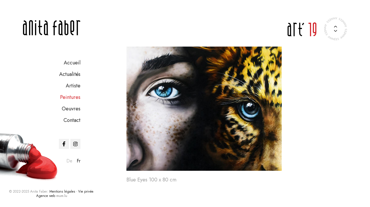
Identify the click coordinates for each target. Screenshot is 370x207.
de (69, 161)
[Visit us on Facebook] (64, 144)
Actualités (69, 74)
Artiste (73, 85)
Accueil (72, 62)
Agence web (45, 195)
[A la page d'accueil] (51, 27)
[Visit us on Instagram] (75, 144)
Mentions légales (62, 191)
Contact (71, 120)
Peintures (70, 97)
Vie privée (85, 191)
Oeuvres (71, 108)
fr (78, 161)
